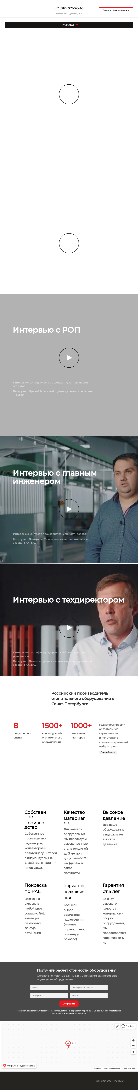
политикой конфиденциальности (69, 1013)
